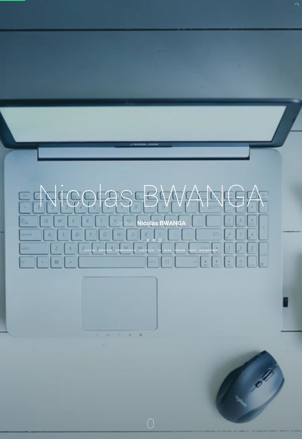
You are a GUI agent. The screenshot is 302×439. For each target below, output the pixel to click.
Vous (192, 250)
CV (159, 250)
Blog (167, 250)
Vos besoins (208, 250)
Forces (180, 250)
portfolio (146, 250)
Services (105, 250)
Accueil (90, 250)
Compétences (125, 250)
